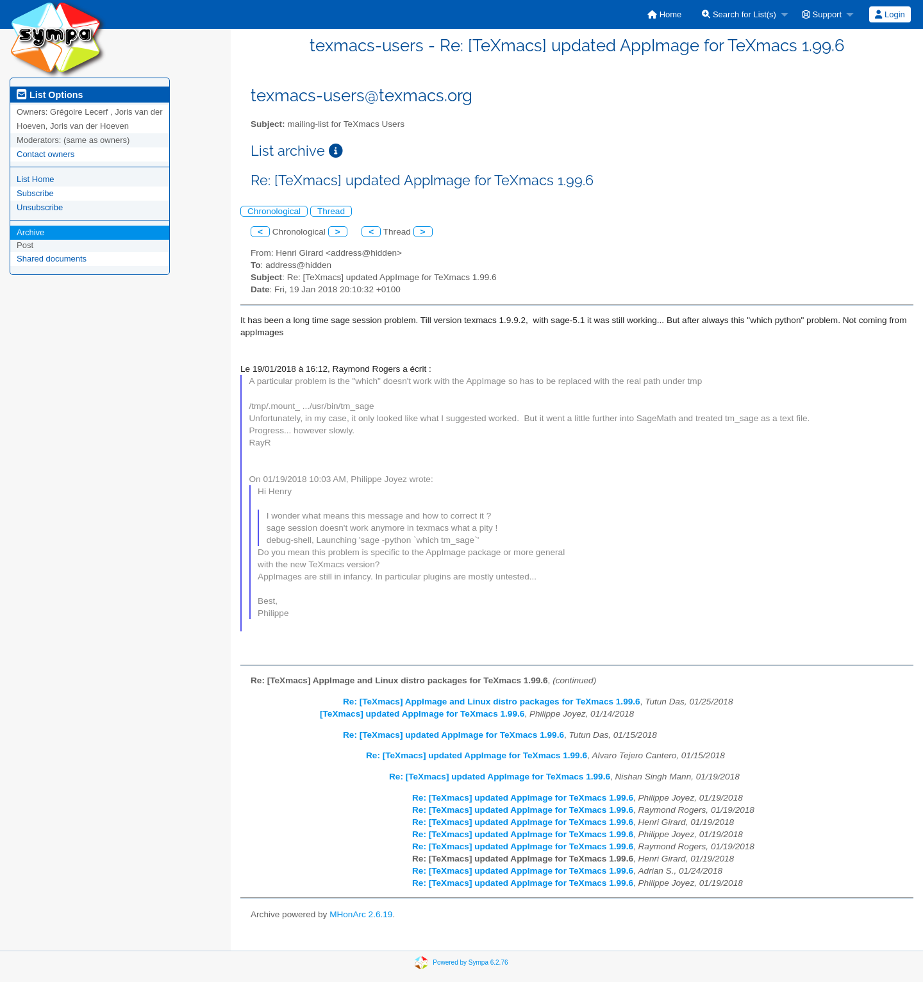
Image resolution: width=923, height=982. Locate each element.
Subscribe (35, 193)
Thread (331, 211)
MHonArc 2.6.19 (360, 914)
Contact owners (45, 154)
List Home (35, 179)
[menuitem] (664, 14)
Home (664, 14)
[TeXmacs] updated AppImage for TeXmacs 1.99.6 (422, 714)
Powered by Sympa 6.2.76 (470, 962)
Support (822, 14)
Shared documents (52, 258)
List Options (50, 95)
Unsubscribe (40, 207)
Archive (30, 232)
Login (889, 14)
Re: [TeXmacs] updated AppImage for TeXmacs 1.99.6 (453, 735)
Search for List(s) (739, 14)
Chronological (274, 211)
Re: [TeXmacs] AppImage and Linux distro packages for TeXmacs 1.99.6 (491, 701)
